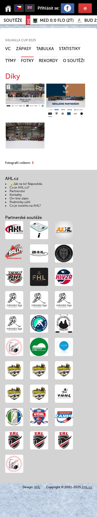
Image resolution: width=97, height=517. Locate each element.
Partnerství (17, 191)
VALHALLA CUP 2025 (20, 40)
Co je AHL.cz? (19, 187)
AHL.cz (87, 487)
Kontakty (16, 195)
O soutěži (74, 60)
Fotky (27, 60)
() (57, 20)
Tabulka (45, 48)
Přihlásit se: (49, 8)
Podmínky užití (20, 202)
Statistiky (69, 48)
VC (8, 48)
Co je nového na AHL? (25, 205)
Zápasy (23, 48)
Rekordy (48, 60)
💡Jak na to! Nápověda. (26, 184)
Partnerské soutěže (23, 217)
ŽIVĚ (28, 20)
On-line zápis (19, 198)
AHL (37, 487)
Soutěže (13, 20)
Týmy (10, 60)
